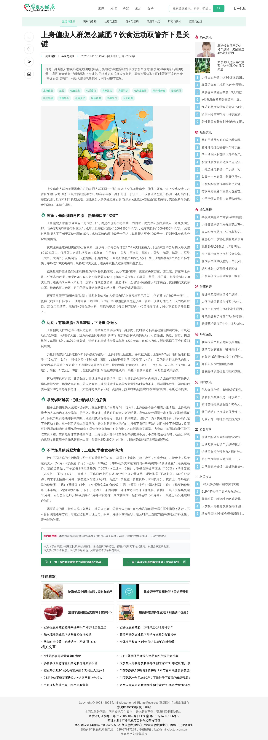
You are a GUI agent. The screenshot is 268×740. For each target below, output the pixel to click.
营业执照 (113, 720)
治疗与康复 (110, 21)
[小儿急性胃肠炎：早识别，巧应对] (223, 169)
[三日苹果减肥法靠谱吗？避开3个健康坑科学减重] (54, 613)
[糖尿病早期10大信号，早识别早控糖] (223, 261)
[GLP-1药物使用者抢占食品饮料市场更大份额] (223, 491)
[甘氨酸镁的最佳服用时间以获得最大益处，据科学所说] (223, 371)
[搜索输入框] (196, 8)
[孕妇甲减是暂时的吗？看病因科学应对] (223, 140)
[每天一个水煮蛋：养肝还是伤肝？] (223, 177)
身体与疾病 (132, 21)
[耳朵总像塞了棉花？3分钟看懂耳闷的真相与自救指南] (223, 85)
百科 (150, 8)
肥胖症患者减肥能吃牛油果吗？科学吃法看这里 (75, 627)
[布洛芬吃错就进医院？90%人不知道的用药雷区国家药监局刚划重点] (223, 404)
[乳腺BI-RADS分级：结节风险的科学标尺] (223, 246)
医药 (138, 8)
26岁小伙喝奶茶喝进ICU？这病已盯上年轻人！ (74, 677)
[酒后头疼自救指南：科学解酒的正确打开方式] (223, 114)
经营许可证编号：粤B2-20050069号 (112, 716)
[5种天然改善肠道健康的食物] (223, 484)
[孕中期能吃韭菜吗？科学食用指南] (223, 154)
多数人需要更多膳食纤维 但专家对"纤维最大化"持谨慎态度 (158, 685)
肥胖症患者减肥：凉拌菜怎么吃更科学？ (146, 627)
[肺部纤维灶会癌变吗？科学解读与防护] (223, 147)
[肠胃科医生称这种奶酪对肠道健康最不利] (223, 499)
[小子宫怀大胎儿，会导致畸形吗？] (223, 199)
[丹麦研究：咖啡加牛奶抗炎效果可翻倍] (223, 419)
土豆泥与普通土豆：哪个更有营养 (66, 685)
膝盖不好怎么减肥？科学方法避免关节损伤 (148, 634)
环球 (113, 8)
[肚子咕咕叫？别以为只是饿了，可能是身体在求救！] (223, 412)
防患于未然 (153, 21)
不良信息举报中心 (130, 725)
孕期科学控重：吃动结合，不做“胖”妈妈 (70, 642)
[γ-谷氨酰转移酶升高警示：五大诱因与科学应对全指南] (223, 99)
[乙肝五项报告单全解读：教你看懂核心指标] (223, 276)
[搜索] (218, 8)
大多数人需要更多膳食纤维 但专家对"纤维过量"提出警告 (157, 663)
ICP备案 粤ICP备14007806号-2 (158, 716)
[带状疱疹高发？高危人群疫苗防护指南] (223, 191)
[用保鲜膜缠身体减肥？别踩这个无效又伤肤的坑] (127, 613)
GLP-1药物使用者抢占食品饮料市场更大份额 (149, 656)
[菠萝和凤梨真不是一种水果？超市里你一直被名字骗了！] (223, 397)
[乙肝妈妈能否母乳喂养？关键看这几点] (223, 184)
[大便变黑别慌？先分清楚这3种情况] (223, 224)
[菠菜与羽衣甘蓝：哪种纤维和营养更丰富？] (223, 349)
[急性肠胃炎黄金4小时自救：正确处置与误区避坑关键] (223, 122)
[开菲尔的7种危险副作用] (223, 364)
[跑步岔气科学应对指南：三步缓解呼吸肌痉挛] (223, 459)
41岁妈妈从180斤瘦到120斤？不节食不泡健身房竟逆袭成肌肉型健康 (165, 670)
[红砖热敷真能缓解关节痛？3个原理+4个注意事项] (223, 107)
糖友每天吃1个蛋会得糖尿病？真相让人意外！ (74, 670)
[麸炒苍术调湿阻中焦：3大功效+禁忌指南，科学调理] (223, 92)
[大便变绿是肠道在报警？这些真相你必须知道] (206, 65)
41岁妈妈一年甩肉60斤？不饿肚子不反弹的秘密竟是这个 (157, 677)
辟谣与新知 (174, 21)
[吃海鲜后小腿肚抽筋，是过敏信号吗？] (54, 592)
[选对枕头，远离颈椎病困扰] (223, 268)
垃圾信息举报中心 (156, 725)
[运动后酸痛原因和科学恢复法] (223, 437)
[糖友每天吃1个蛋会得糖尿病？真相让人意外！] (223, 513)
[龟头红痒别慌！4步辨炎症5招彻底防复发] (223, 390)
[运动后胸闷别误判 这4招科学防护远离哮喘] (223, 452)
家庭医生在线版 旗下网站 (134, 707)
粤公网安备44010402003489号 (95, 725)
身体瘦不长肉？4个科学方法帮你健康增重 (147, 642)
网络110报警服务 (181, 725)
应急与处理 (195, 21)
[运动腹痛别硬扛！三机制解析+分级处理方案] (223, 466)
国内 (101, 8)
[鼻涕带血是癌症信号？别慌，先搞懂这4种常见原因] (206, 49)
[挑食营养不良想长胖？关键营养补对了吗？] (130, 592)
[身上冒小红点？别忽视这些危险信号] (223, 254)
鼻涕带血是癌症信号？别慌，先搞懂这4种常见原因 (230, 49)
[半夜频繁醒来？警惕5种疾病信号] (223, 217)
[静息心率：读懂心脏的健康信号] (223, 239)
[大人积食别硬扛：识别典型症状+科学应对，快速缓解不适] (223, 232)
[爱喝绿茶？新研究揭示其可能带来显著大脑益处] (223, 342)
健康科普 (50, 56)
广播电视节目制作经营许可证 (141, 720)
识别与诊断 (89, 21)
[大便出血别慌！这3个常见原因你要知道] (223, 77)
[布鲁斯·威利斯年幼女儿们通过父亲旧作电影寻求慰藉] (223, 357)
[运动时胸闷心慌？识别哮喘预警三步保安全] (223, 444)
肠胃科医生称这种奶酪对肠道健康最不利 (70, 663)
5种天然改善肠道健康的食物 (62, 656)
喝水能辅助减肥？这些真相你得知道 (67, 634)
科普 (125, 8)
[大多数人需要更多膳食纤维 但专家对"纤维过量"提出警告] (223, 506)
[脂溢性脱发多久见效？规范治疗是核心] (223, 162)
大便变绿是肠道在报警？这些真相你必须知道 (230, 65)
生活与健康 (68, 21)
